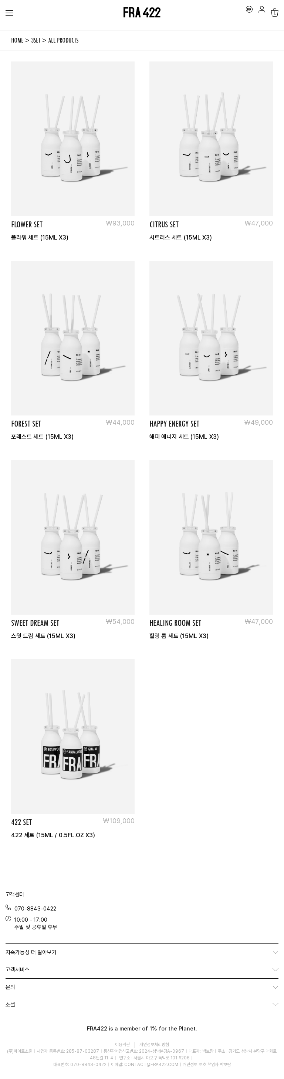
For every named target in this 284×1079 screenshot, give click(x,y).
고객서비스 (18, 969)
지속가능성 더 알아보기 (31, 952)
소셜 (10, 1004)
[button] (142, 952)
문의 (10, 987)
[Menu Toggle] (9, 13)
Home (17, 40)
